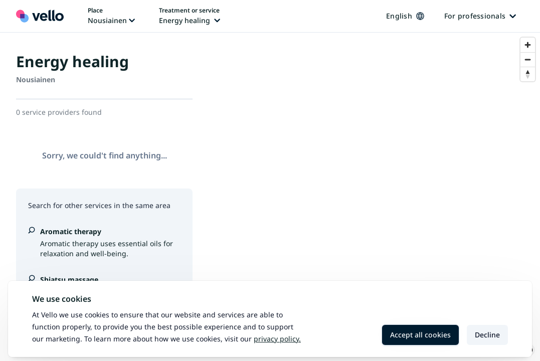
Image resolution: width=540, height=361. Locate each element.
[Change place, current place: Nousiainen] (111, 16)
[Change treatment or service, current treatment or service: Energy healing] (189, 16)
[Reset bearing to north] (527, 74)
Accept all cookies (420, 334)
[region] (374, 197)
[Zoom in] (527, 45)
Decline (487, 334)
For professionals (480, 16)
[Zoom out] (527, 59)
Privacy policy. (277, 338)
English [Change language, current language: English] (405, 16)
